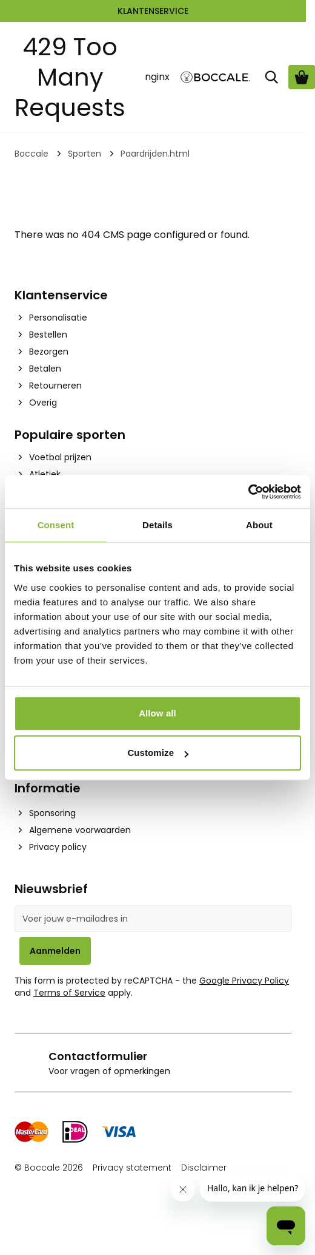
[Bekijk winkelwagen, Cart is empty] (301, 77)
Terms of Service (69, 993)
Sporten (84, 154)
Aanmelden (55, 951)
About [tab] (259, 525)
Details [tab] (157, 525)
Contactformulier (97, 1056)
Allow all (157, 713)
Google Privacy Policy (244, 980)
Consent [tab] (56, 525)
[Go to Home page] (215, 77)
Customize (157, 752)
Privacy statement (132, 1167)
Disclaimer (204, 1167)
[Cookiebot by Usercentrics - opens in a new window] (248, 492)
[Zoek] (271, 77)
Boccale (31, 154)
